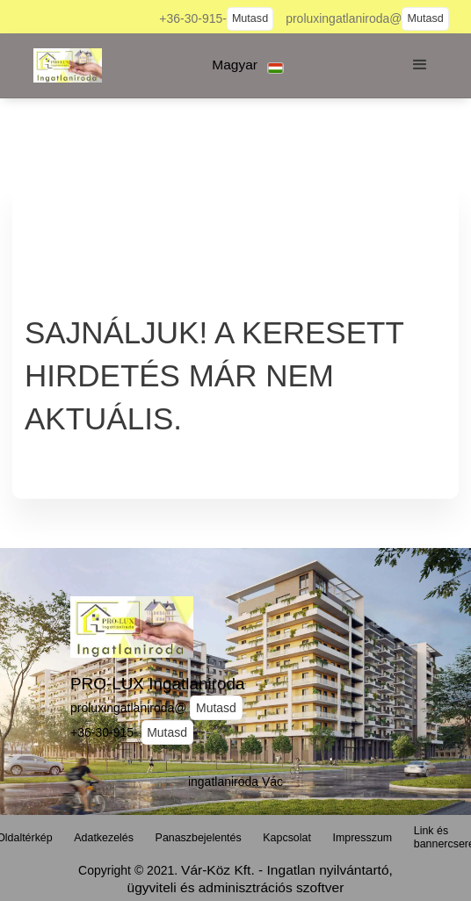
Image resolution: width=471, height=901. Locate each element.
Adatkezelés (104, 838)
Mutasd (250, 18)
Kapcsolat (287, 838)
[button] (248, 65)
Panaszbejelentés (199, 838)
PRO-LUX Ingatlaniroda (157, 683)
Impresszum (363, 838)
